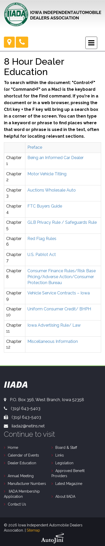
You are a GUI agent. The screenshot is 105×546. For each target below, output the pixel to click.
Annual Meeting (21, 476)
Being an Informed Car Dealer (55, 157)
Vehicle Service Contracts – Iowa (58, 293)
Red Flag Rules (41, 238)
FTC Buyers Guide (44, 206)
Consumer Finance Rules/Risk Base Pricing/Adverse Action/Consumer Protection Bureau (61, 276)
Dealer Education (22, 463)
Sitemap (33, 530)
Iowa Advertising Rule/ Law (54, 325)
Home (13, 447)
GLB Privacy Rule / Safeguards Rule (62, 222)
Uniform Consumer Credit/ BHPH (59, 309)
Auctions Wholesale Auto (51, 190)
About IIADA (65, 496)
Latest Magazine (68, 484)
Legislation (64, 463)
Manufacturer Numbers (27, 484)
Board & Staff (66, 447)
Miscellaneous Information (52, 341)
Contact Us (17, 504)
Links (59, 455)
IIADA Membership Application (22, 494)
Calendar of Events (23, 455)
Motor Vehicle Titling (46, 173)
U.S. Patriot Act (41, 254)
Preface (34, 147)
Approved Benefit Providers (68, 473)
